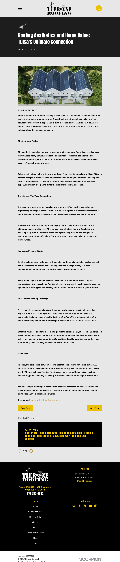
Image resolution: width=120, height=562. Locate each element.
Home (35, 506)
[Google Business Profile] (74, 506)
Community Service (35, 533)
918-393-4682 (35, 493)
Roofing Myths (35, 400)
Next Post (94, 408)
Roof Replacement (51, 400)
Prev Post (25, 408)
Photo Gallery (35, 517)
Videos (35, 522)
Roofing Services (35, 511)
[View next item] (31, 451)
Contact (35, 543)
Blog (35, 538)
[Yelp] (84, 506)
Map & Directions (84, 481)
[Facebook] (79, 506)
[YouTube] (90, 506)
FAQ (35, 527)
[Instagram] (95, 506)
